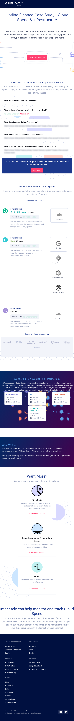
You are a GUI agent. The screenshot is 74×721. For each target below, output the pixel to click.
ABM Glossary (10, 702)
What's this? (24, 114)
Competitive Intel (35, 666)
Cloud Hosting (10, 662)
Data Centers (10, 666)
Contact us (9, 686)
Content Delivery (18, 212)
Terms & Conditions (12, 711)
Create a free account (37, 514)
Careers (8, 696)
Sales (31, 650)
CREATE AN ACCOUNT (37, 57)
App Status (9, 692)
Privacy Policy (23, 711)
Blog (7, 682)
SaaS (13, 241)
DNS (12, 312)
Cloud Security (10, 673)
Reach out (37, 170)
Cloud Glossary (11, 699)
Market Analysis (34, 662)
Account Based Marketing (38, 669)
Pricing (7, 653)
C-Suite (31, 653)
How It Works (10, 646)
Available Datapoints (13, 650)
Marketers (32, 646)
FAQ (7, 689)
